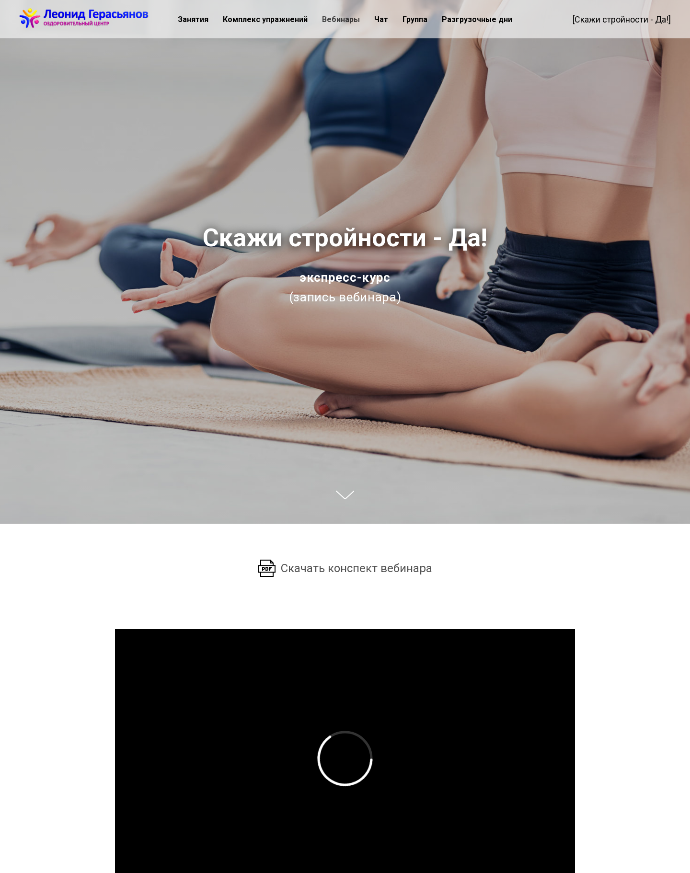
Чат (381, 19)
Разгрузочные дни (477, 19)
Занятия (193, 19)
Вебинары (341, 19)
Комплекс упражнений (265, 19)
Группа (414, 19)
